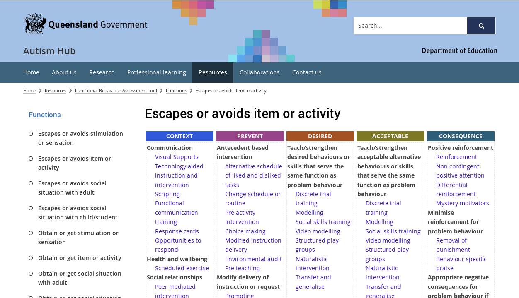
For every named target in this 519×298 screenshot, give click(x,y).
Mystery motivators (462, 203)
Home (29, 90)
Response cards (177, 231)
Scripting (167, 194)
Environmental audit (253, 259)
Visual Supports (177, 157)
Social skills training (323, 222)
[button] (481, 25)
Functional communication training (176, 212)
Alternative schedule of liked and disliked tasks (253, 175)
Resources (55, 90)
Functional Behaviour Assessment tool (116, 90)
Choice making (245, 231)
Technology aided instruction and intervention (179, 175)
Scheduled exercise (182, 268)
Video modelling (318, 231)
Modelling (309, 212)
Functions (176, 90)
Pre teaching (242, 268)
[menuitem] (31, 72)
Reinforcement (456, 157)
